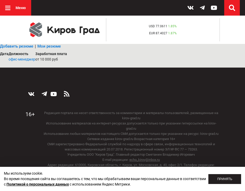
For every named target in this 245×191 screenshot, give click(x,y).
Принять (224, 179)
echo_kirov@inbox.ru (144, 160)
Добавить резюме (16, 46)
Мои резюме (49, 46)
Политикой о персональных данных (37, 184)
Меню (21, 8)
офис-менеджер (22, 59)
